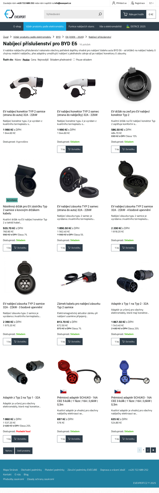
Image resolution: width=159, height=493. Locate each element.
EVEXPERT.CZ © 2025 (144, 488)
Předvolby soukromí (13, 484)
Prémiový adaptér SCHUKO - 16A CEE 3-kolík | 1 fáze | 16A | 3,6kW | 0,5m (131, 403)
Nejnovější (43, 59)
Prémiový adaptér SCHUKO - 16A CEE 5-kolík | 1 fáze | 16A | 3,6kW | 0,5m (77, 403)
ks (61, 150)
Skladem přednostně (61, 59)
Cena (33, 59)
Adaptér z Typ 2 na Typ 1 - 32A (21, 400)
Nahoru (10, 455)
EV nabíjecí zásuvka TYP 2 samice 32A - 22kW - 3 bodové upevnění (24, 306)
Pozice (26, 59)
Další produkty (27, 455)
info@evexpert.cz (62, 3)
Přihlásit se (119, 3)
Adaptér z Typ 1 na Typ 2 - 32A (129, 305)
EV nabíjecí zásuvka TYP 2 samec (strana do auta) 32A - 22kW (77, 208)
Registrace (138, 3)
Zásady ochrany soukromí (40, 484)
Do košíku (75, 150)
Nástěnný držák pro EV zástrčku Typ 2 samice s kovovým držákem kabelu (25, 210)
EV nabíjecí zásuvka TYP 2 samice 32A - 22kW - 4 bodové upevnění (132, 208)
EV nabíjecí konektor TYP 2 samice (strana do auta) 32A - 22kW (24, 113)
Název (18, 59)
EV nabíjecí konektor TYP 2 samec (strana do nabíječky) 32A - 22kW (78, 113)
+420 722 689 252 (25, 3)
